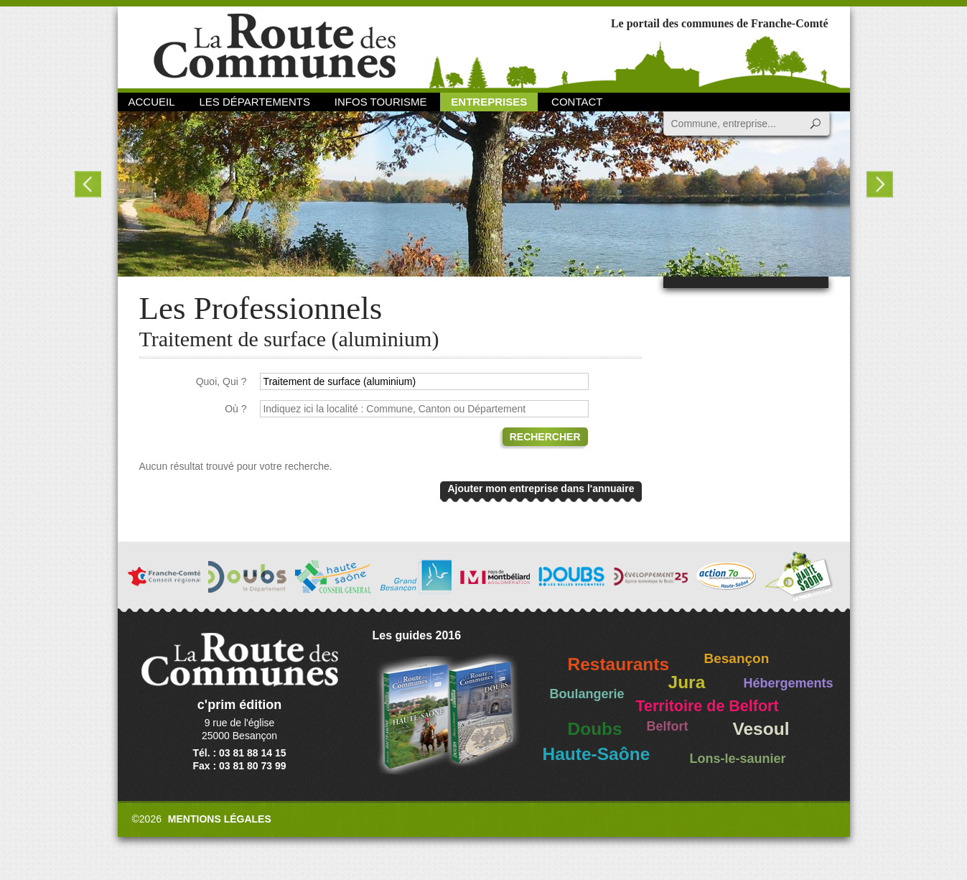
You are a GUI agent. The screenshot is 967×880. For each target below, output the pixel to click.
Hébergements (788, 683)
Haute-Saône (596, 754)
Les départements (254, 102)
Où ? (235, 408)
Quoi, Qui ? (221, 381)
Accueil (152, 102)
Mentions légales (219, 819)
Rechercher (545, 437)
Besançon (737, 658)
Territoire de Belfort (707, 706)
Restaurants (619, 664)
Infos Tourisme (381, 102)
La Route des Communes (274, 46)
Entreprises (489, 102)
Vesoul (761, 728)
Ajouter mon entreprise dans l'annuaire (540, 488)
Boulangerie (587, 694)
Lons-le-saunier (738, 758)
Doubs (595, 728)
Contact (576, 102)
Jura (687, 682)
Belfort (667, 726)
